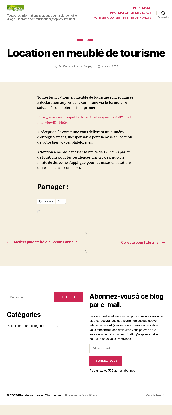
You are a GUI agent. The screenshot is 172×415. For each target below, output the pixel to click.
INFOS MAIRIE (142, 8)
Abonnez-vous (105, 371)
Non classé (86, 40)
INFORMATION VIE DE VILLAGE (130, 12)
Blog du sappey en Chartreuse (40, 405)
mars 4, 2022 (110, 66)
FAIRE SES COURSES (107, 17)
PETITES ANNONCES (137, 17)
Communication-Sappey (77, 66)
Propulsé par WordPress (83, 405)
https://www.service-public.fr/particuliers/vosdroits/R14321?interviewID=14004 (70, 122)
